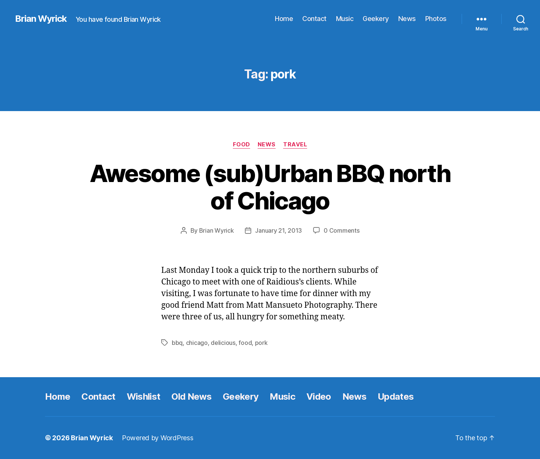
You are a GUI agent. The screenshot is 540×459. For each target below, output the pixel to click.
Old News (191, 396)
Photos (436, 19)
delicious (223, 342)
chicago (197, 342)
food (245, 342)
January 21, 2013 (278, 230)
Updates (396, 396)
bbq (177, 342)
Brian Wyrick (41, 18)
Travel (295, 144)
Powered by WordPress (158, 438)
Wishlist (143, 396)
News (407, 19)
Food (241, 144)
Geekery (376, 19)
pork (261, 342)
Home (284, 19)
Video (318, 396)
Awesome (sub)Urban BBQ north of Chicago (270, 187)
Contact (314, 19)
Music (345, 19)
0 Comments (341, 230)
